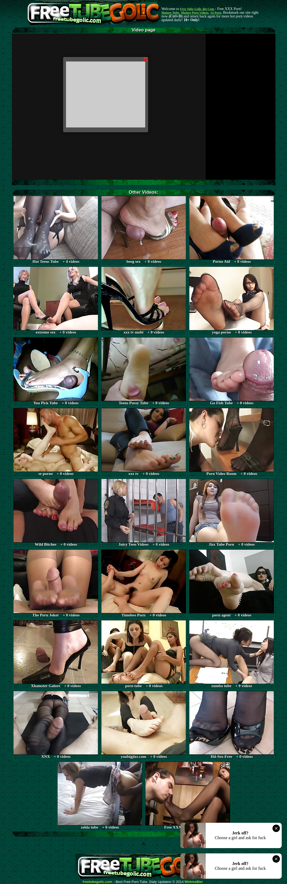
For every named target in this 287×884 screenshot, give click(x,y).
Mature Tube (170, 13)
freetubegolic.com (97, 882)
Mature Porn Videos (194, 13)
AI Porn (215, 13)
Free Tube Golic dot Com (197, 9)
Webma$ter (194, 882)
